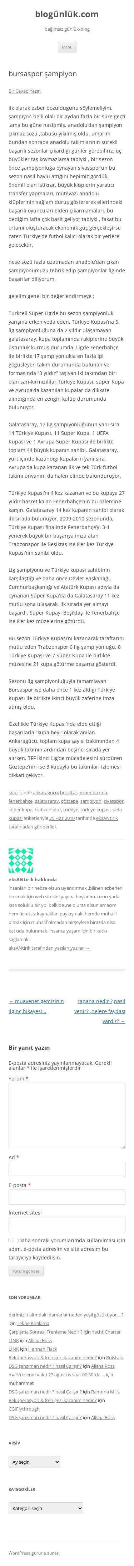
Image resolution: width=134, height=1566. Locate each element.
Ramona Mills (105, 1391)
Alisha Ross (40, 1340)
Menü (67, 47)
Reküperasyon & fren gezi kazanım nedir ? (53, 1357)
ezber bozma (93, 792)
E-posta (20, 1185)
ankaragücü (45, 792)
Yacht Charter (106, 1332)
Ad (14, 1157)
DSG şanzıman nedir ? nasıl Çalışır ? (45, 1366)
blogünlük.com (67, 14)
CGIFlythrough (24, 1409)
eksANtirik (107, 818)
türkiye (70, 809)
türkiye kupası (95, 809)
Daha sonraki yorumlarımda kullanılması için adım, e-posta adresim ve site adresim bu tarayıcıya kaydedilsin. (67, 1249)
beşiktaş (69, 792)
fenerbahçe (21, 801)
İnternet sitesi (25, 1212)
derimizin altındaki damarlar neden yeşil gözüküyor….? (66, 1314)
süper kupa (21, 809)
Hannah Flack (42, 1349)
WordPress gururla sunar (34, 1553)
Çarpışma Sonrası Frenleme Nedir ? (46, 1332)
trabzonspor (48, 809)
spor (13, 792)
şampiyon (90, 801)
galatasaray (47, 801)
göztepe (69, 801)
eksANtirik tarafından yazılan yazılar (49, 948)
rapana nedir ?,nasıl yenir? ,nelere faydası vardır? (99, 1011)
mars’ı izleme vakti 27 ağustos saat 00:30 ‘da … (57, 1374)
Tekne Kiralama (33, 1323)
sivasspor (114, 801)
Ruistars (114, 1357)
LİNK (14, 1340)
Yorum (19, 1078)
